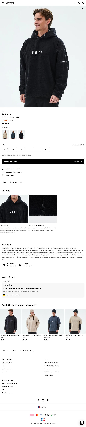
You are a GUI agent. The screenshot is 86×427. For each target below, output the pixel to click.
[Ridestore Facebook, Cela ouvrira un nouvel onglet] (38, 400)
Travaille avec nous (8, 393)
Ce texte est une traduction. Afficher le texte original (20, 291)
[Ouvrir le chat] (82, 423)
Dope (31, 351)
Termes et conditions (51, 362)
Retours (4, 372)
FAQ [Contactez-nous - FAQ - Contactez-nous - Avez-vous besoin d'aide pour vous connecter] (3, 366)
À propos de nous (7, 386)
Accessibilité (49, 375)
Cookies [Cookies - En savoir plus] (47, 369)
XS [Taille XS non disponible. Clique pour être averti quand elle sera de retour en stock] (6, 149)
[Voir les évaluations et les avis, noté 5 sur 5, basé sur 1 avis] (6, 123)
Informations (13, 182)
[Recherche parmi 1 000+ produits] (75, 3)
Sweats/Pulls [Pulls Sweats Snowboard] (24, 351)
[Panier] (83, 3)
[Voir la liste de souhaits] (79, 3)
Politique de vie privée (51, 366)
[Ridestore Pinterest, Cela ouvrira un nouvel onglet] (47, 400)
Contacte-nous (7, 362)
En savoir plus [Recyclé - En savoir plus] (28, 266)
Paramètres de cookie (52, 372)
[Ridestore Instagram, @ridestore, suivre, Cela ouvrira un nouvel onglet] (43, 400)
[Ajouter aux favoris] (82, 9)
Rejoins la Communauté (9, 383)
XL (37, 150)
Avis (21, 182)
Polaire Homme (6, 351)
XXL (45, 150)
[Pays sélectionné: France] (43, 407)
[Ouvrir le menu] (3, 3)
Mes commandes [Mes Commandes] (7, 369)
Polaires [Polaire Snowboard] (15, 351)
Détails (4, 182)
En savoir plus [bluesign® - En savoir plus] (11, 266)
